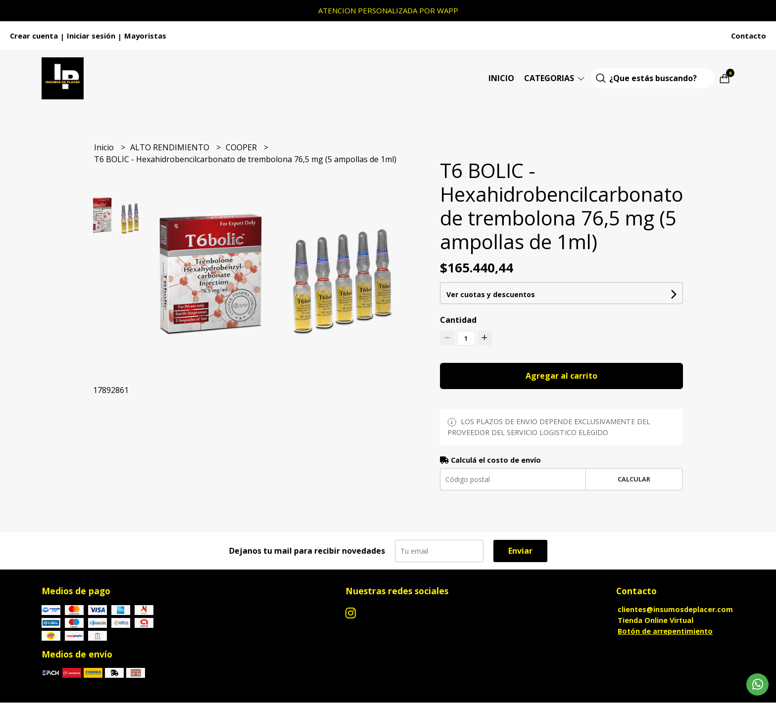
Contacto (748, 36)
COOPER (242, 147)
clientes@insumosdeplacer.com (675, 609)
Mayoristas (145, 36)
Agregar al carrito (561, 375)
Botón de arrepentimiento (665, 631)
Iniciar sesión (91, 36)
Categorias (555, 78)
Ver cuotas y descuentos (490, 294)
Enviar (520, 550)
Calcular (634, 479)
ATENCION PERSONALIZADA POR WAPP (388, 10)
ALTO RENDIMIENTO (170, 147)
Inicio (501, 78)
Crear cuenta (34, 36)
